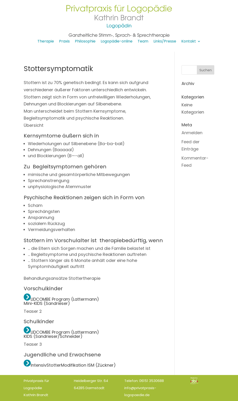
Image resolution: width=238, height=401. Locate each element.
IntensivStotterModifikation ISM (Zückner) (70, 365)
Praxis (64, 42)
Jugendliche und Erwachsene (62, 354)
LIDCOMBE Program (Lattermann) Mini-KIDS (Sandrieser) (61, 301)
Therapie (45, 42)
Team (143, 42)
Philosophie (85, 42)
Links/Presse (164, 42)
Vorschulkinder (43, 288)
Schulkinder (39, 321)
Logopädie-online (116, 42)
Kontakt (188, 42)
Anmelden (192, 133)
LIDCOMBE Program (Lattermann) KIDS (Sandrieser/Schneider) (61, 334)
